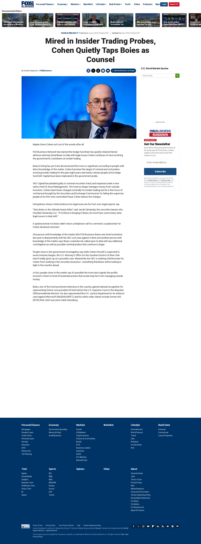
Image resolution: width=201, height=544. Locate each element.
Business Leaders (83, 448)
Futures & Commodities (85, 439)
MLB (50, 479)
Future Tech (26, 489)
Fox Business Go (137, 507)
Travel (133, 436)
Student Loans (27, 432)
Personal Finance (44, 4)
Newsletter (168, 526)
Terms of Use (165, 180)
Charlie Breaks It (69, 33)
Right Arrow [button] (196, 20)
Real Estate (114, 4)
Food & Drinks (136, 445)
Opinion (80, 469)
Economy (61, 4)
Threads (98, 71)
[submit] (177, 76)
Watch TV (174, 4)
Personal (161, 429)
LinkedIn (158, 526)
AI (22, 492)
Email (108, 71)
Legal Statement (51, 530)
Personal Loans (28, 439)
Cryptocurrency (82, 436)
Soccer (51, 489)
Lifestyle (100, 4)
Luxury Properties (165, 436)
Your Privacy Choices (66, 525)
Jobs (133, 476)
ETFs (78, 445)
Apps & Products (137, 510)
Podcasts (147, 4)
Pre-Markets (81, 457)
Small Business (55, 436)
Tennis (51, 495)
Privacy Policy (153, 180)
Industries (80, 451)
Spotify (172, 526)
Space (24, 495)
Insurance (25, 445)
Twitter (93, 71)
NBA (50, 476)
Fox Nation (135, 504)
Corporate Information (140, 492)
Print (103, 71)
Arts (132, 448)
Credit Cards (27, 436)
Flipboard (153, 526)
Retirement (26, 451)
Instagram (143, 526)
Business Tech (27, 483)
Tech (127, 4)
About (134, 469)
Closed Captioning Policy (141, 495)
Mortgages (26, 429)
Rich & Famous (137, 432)
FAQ (132, 486)
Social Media (27, 476)
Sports (52, 469)
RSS (163, 526)
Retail (78, 454)
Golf (50, 492)
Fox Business (28, 4)
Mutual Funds (81, 460)
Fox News (135, 501)
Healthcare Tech (28, 486)
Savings (25, 442)
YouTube (148, 526)
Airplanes (135, 442)
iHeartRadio (177, 526)
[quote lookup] (158, 76)
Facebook (88, 71)
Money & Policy (55, 432)
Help (78, 525)
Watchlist (88, 4)
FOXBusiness (45, 71)
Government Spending (58, 429)
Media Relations (137, 489)
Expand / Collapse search (157, 4)
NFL (50, 473)
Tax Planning (27, 454)
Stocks (79, 429)
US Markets (81, 432)
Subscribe (160, 171)
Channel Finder (137, 473)
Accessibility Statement (140, 498)
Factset (98, 528)
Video (137, 4)
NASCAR (52, 483)
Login (164, 4)
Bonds (78, 442)
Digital (24, 473)
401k (24, 448)
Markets (75, 4)
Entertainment (137, 429)
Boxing (51, 486)
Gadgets (25, 479)
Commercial (163, 432)
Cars (133, 439)
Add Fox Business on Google (124, 70)
